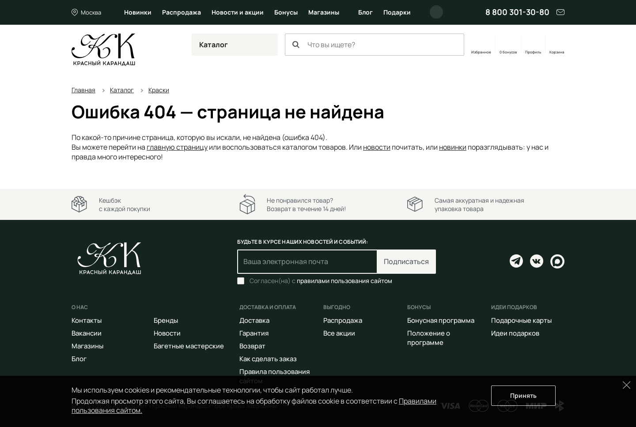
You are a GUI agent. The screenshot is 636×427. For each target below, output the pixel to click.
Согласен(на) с (321, 280)
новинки (452, 147)
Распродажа (181, 12)
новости (376, 147)
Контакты (87, 320)
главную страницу (177, 147)
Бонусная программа (440, 320)
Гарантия (254, 333)
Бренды (166, 320)
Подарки (397, 12)
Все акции (339, 333)
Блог (365, 12)
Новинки (137, 12)
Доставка (254, 320)
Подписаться (406, 261)
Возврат (252, 346)
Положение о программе (428, 338)
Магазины (323, 12)
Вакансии (87, 333)
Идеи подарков (515, 333)
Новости (167, 333)
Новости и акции (238, 12)
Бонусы (286, 12)
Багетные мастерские (189, 346)
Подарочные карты (521, 320)
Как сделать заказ (268, 358)
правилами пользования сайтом (344, 280)
